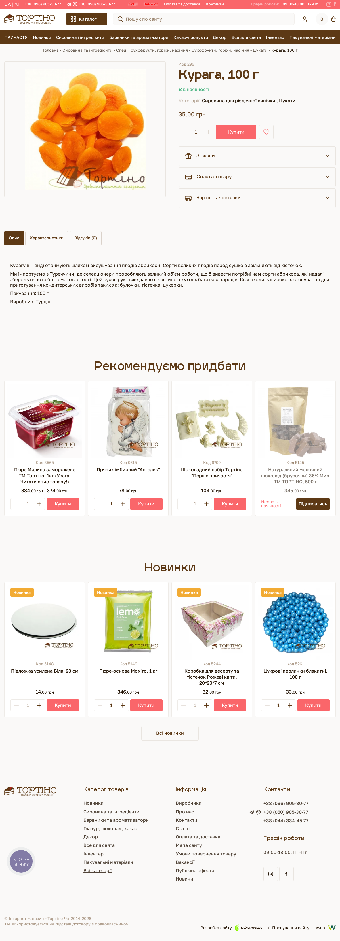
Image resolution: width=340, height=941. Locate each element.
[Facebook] (335, 4)
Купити (236, 132)
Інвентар (275, 37)
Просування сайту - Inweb (304, 927)
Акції (133, 4)
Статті (183, 828)
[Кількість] (195, 132)
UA (7, 4)
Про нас (185, 812)
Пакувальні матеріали (312, 37)
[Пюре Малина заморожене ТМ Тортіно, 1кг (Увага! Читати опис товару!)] (44, 421)
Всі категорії (97, 870)
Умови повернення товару (206, 854)
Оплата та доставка (182, 4)
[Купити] (63, 504)
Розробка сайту (231, 927)
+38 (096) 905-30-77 (43, 4)
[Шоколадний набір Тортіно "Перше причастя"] (212, 421)
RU (16, 4)
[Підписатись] (313, 504)
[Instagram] (328, 4)
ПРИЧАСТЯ (16, 37)
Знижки (151, 4)
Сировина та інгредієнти (87, 50)
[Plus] (39, 504)
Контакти (215, 4)
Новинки (42, 37)
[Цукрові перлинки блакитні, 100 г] (295, 622)
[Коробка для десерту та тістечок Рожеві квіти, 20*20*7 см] (212, 622)
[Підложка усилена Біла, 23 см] (44, 622)
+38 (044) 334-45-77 (286, 820)
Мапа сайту (189, 845)
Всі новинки (170, 733)
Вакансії (185, 862)
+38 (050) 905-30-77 (97, 4)
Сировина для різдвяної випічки (238, 100)
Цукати (260, 50)
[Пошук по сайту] (120, 19)
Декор (219, 37)
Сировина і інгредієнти (80, 37)
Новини (184, 879)
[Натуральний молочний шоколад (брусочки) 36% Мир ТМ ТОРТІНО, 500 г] (295, 421)
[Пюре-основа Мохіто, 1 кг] (128, 622)
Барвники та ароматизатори (138, 37)
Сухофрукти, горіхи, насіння (220, 50)
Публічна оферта (195, 870)
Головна (51, 50)
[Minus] (16, 504)
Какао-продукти (190, 37)
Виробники (189, 803)
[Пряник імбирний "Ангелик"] (128, 421)
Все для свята (246, 37)
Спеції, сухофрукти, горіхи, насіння (152, 50)
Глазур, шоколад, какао (110, 828)
